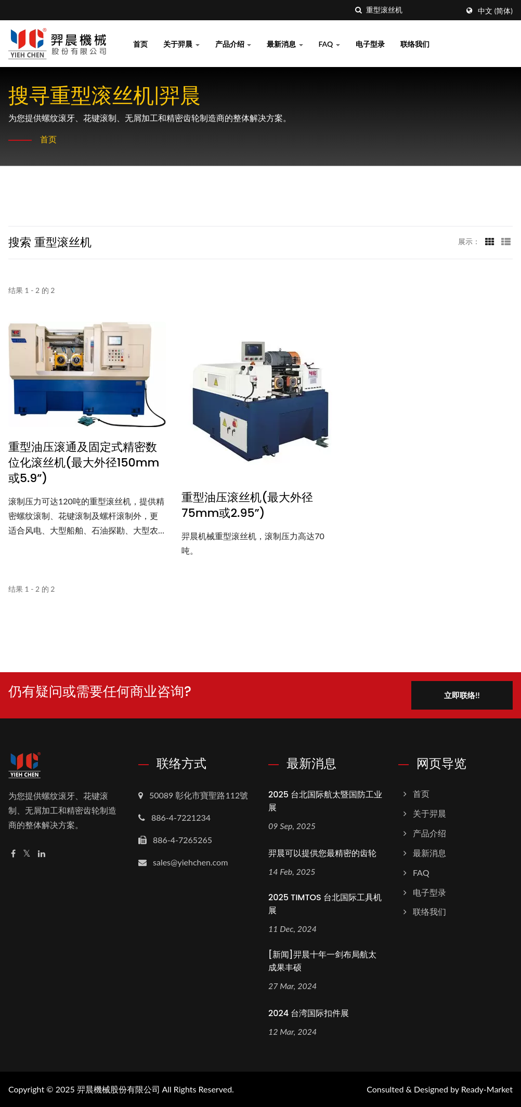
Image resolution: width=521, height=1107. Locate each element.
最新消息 (285, 43)
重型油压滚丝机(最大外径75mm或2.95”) (247, 505)
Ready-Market (487, 1089)
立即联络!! (461, 695)
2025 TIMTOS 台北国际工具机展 (325, 903)
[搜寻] (358, 10)
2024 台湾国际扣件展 (308, 1013)
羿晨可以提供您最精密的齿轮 (322, 853)
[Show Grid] (490, 241)
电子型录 (370, 43)
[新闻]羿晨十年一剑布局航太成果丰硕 (322, 961)
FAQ (329, 43)
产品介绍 (233, 43)
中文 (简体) (495, 11)
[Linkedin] (41, 854)
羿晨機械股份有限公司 (118, 1089)
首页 (140, 43)
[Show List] (506, 241)
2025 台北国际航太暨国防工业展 (325, 801)
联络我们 (414, 43)
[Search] (412, 10)
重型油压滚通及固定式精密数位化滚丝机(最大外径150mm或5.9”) (83, 462)
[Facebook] (13, 854)
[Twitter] (27, 854)
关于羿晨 (181, 43)
